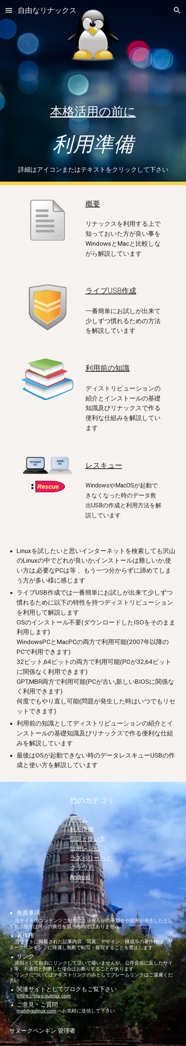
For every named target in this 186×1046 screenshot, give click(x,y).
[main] (92, 128)
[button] (9, 10)
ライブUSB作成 (110, 290)
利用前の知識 (107, 368)
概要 (92, 203)
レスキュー (103, 465)
